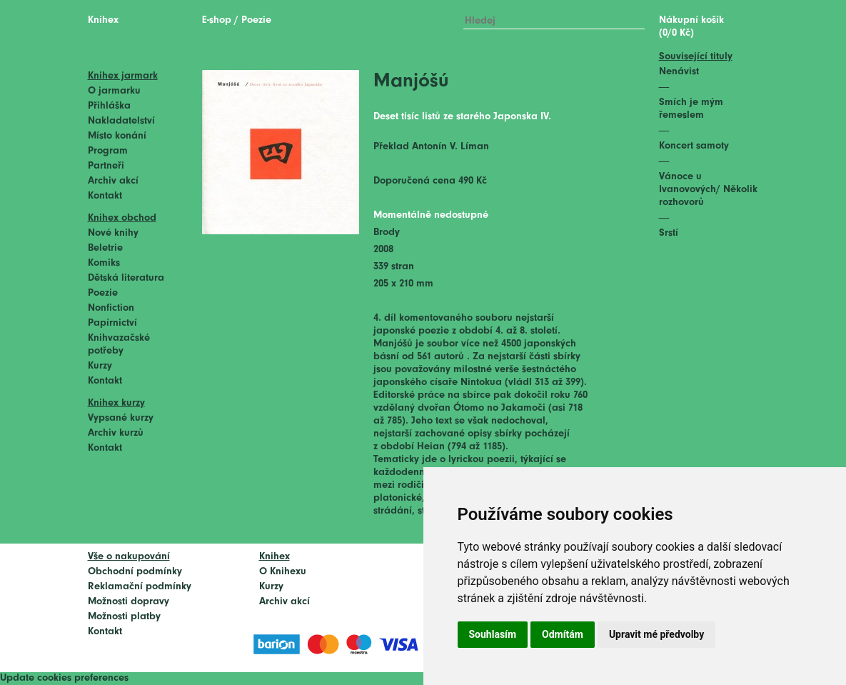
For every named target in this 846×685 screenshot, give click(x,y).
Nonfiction (111, 308)
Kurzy (100, 366)
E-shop (216, 20)
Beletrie (105, 248)
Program (108, 151)
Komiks (104, 263)
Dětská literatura (126, 278)
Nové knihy (113, 233)
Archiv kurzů (115, 433)
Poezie (103, 293)
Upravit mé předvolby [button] (656, 634)
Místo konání (117, 136)
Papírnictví (112, 323)
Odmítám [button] (562, 634)
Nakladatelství (121, 121)
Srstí (668, 233)
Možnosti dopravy (128, 601)
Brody (386, 232)
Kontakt (105, 196)
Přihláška (109, 106)
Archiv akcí (113, 181)
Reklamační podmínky (139, 586)
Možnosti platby (124, 616)
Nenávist (679, 71)
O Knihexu (282, 571)
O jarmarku (114, 91)
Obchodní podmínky (135, 571)
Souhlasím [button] (493, 634)
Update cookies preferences (64, 678)
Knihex (103, 20)
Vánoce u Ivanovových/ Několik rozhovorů (708, 189)
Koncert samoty (694, 146)
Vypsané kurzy (120, 418)
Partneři (106, 166)
